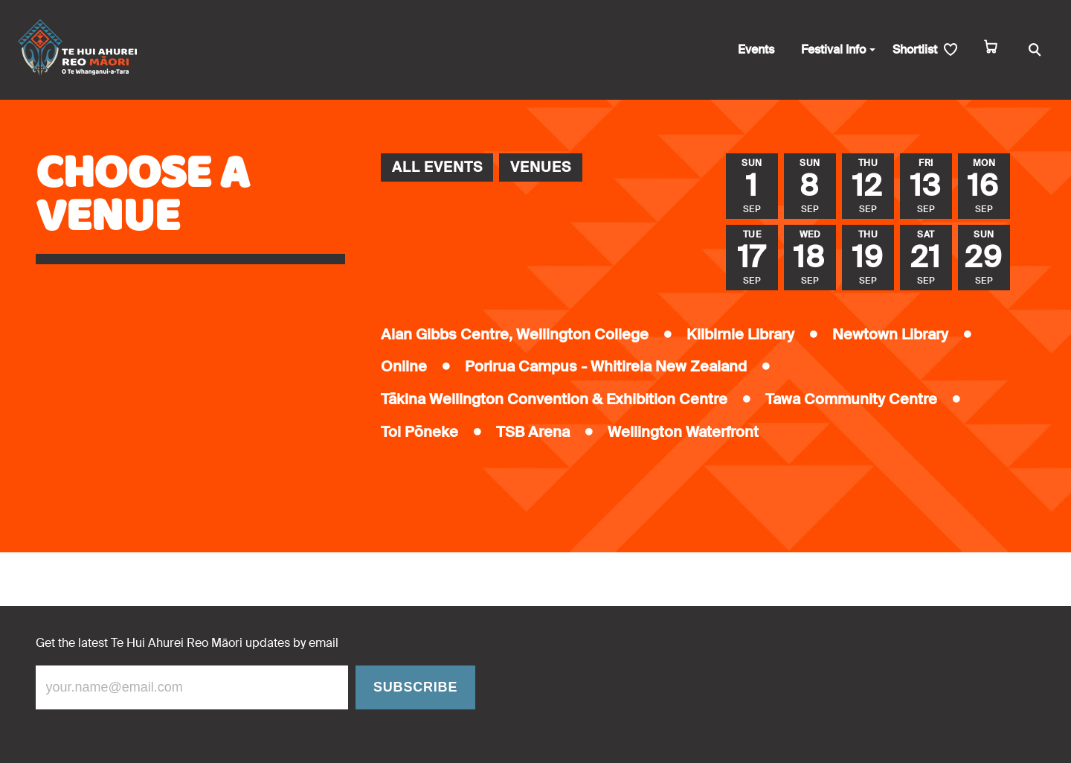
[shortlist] (925, 50)
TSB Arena (533, 431)
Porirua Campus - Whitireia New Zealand (606, 366)
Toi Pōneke (419, 431)
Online (404, 366)
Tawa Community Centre (851, 399)
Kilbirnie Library (740, 334)
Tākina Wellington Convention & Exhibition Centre (554, 399)
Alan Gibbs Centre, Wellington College (515, 334)
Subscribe (415, 687)
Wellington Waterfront (683, 431)
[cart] (990, 50)
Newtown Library (890, 334)
